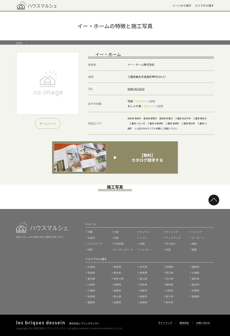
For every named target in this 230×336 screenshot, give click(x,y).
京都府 (143, 290)
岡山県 (117, 296)
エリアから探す (204, 5)
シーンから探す (182, 5)
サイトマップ (165, 323)
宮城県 (169, 267)
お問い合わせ (203, 323)
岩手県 (143, 267)
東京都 (91, 278)
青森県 (117, 267)
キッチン (145, 232)
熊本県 (169, 302)
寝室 (194, 249)
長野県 (117, 284)
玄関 (142, 243)
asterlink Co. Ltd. (113, 328)
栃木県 (117, 272)
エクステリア (95, 243)
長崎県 (143, 302)
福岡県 (91, 302)
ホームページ (48, 123)
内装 (116, 232)
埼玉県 (169, 272)
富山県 (143, 278)
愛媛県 (195, 296)
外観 (90, 232)
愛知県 (195, 284)
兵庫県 (195, 290)
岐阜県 (143, 284)
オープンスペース (123, 249)
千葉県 (195, 272)
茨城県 (91, 272)
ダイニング (172, 232)
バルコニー (146, 249)
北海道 (91, 267)
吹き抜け (171, 243)
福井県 (195, 278)
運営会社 (184, 323)
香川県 (169, 296)
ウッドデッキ (173, 237)
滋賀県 (117, 290)
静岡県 (169, 284)
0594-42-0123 (136, 89)
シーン (92, 224)
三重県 (91, 290)
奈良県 (91, 296)
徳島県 (143, 296)
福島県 (195, 267)
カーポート (198, 237)
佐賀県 (117, 302)
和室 (168, 249)
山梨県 (91, 284)
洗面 (116, 237)
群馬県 (143, 272)
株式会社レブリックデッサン (57, 323)
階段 (194, 243)
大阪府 (169, 290)
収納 (90, 249)
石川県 (169, 278)
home (19, 42)
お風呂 (91, 237)
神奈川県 (119, 278)
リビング (197, 232)
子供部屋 (119, 243)
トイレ (143, 237)
